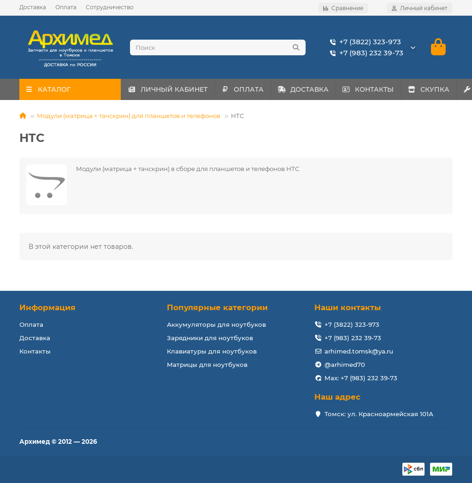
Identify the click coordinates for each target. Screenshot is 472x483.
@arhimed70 (344, 364)
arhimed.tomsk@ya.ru (358, 351)
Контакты (35, 351)
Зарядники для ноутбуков (210, 338)
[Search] (218, 47)
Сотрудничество (110, 7)
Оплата (66, 7)
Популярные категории (217, 307)
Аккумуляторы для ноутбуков (216, 324)
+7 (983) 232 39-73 (364, 53)
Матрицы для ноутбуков (207, 364)
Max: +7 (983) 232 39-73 (360, 378)
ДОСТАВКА (321, 90)
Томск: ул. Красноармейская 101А (378, 414)
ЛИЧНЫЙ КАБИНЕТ (171, 90)
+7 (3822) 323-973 (363, 42)
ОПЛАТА (253, 90)
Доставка (32, 7)
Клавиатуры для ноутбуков (212, 351)
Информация (47, 307)
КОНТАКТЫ (393, 90)
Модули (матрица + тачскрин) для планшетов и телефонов (128, 116)
